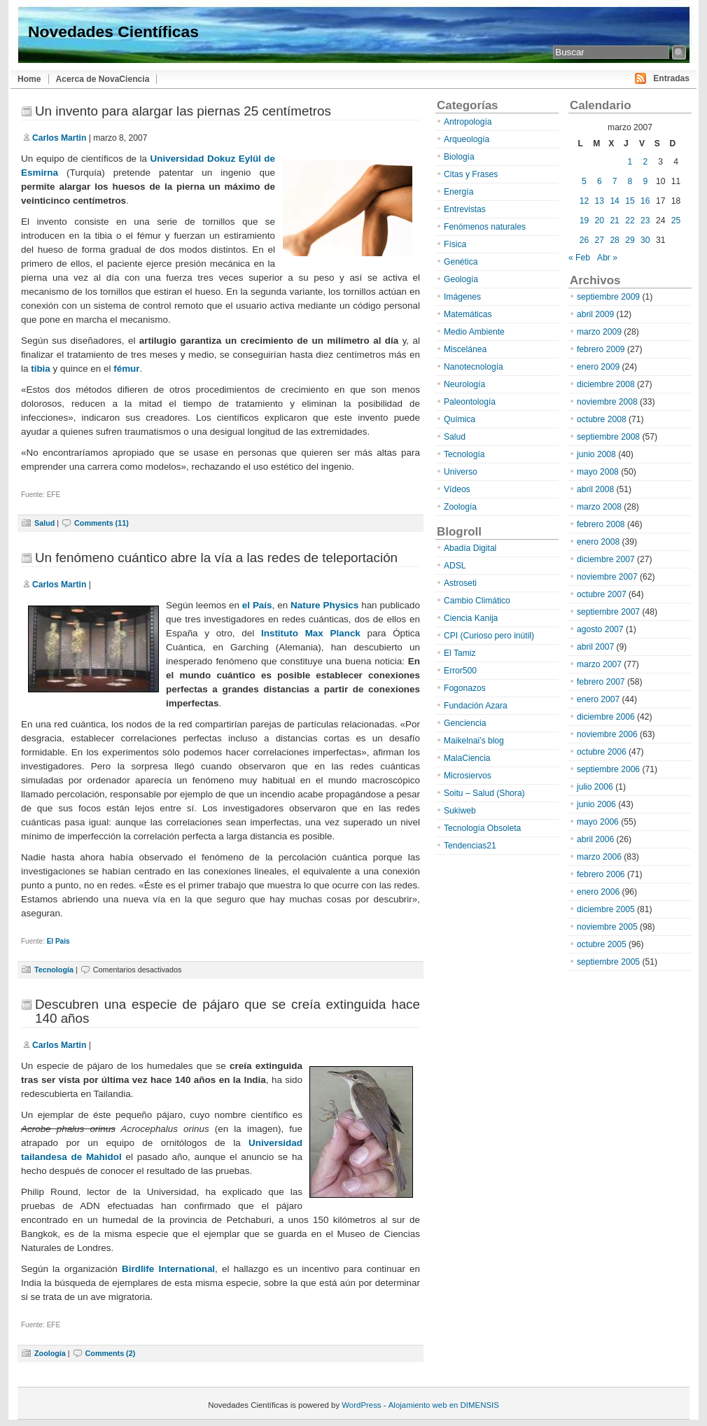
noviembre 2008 (607, 402)
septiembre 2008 (608, 437)
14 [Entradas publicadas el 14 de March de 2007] (614, 201)
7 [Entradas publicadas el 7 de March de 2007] (614, 181)
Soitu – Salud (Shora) (484, 793)
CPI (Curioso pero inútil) (489, 636)
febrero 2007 (601, 682)
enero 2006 (598, 892)
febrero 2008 (601, 524)
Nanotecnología (473, 367)
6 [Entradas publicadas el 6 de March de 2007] (599, 181)
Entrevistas (465, 209)
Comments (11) (101, 523)
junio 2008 (596, 454)
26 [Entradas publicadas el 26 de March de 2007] (584, 240)
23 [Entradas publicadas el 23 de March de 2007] (645, 220)
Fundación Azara (475, 706)
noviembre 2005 (607, 927)
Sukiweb (460, 811)
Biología (459, 157)
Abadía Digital (470, 548)
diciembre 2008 (606, 384)
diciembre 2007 (606, 559)
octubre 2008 (601, 419)
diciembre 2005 (606, 909)
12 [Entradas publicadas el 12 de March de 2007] (584, 201)
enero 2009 (598, 367)
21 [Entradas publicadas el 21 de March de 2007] (614, 220)
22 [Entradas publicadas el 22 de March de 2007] (629, 220)
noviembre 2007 (607, 577)
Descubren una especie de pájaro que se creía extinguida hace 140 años (227, 1011)
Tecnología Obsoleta (482, 828)
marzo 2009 (599, 332)
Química (459, 419)
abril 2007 (595, 647)
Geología (461, 279)
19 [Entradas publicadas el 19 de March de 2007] (584, 220)
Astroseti (460, 583)
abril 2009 (595, 314)
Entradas (671, 78)
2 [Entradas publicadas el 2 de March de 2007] (645, 162)
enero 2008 (598, 542)
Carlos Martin (59, 138)
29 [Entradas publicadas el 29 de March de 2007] (629, 240)
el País (257, 605)
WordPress (361, 1405)
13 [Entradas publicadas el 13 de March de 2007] (599, 201)
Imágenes (462, 297)
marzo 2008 (599, 507)
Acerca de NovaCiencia (103, 79)
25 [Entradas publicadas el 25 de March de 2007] (675, 220)
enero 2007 (598, 699)
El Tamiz (459, 653)
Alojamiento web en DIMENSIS (443, 1405)
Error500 (460, 671)
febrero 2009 (601, 349)
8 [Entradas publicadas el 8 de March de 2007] (630, 181)
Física (455, 244)
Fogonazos (465, 688)
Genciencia (465, 723)
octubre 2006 (601, 752)
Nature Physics (324, 605)
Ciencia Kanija (471, 618)
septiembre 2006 (608, 769)
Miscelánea (465, 349)
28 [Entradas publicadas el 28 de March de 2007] (614, 240)
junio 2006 (596, 804)
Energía (458, 192)
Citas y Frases (471, 174)
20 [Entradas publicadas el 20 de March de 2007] (599, 220)
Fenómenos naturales (485, 227)
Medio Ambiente (474, 332)
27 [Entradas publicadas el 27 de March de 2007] (599, 240)
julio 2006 (595, 787)
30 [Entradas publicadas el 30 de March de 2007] (645, 240)
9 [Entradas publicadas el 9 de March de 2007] (645, 181)
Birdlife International (168, 1269)
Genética (460, 262)
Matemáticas (468, 314)
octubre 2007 (601, 594)
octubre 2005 (601, 944)
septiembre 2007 (608, 612)
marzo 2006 (599, 857)
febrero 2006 (601, 874)
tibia (40, 368)
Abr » (607, 258)
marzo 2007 (599, 664)
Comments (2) (110, 1353)
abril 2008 (595, 489)
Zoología (50, 1353)
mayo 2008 (598, 472)
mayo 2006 (598, 822)
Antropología (468, 122)
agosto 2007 (600, 629)
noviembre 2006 (607, 734)
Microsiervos (467, 776)
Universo (460, 472)
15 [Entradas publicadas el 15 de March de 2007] (629, 201)
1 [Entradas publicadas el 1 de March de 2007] (630, 162)
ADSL (455, 566)
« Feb (579, 258)
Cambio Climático (477, 601)
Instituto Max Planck (310, 633)
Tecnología (54, 969)
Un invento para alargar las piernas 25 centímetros (183, 111)
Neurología (464, 384)
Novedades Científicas (113, 31)
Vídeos (457, 489)
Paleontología (470, 402)
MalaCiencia (467, 758)
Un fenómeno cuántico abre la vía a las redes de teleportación (216, 557)
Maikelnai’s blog (474, 741)
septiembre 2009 (608, 297)
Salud (44, 523)
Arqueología (466, 139)
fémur (126, 368)
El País (58, 941)
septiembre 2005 (608, 962)
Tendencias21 (470, 846)
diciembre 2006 (606, 717)
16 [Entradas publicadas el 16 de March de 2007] (645, 201)
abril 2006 (595, 839)
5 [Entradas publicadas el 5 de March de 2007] (584, 181)
